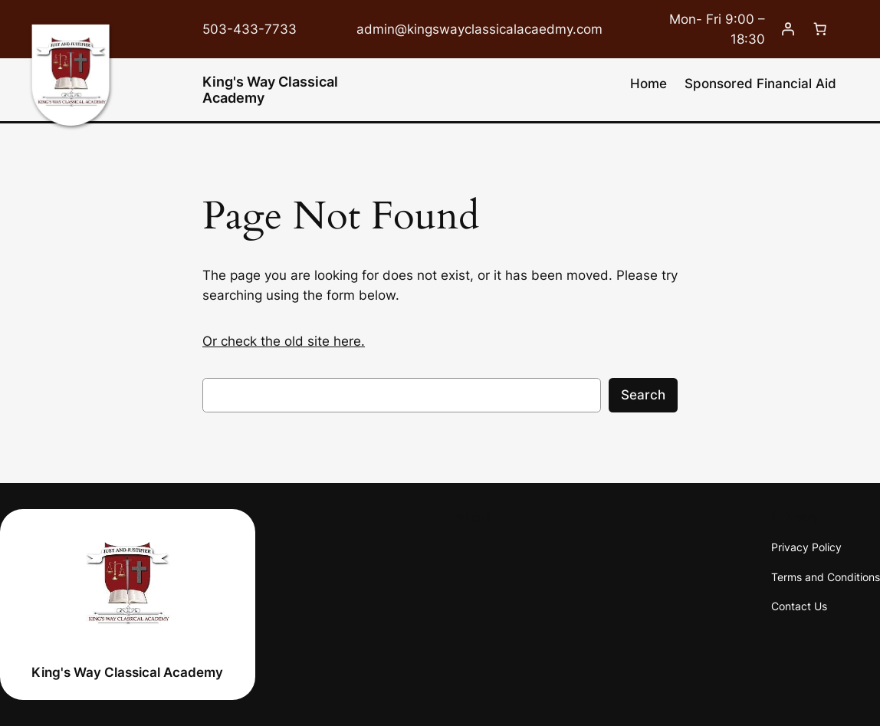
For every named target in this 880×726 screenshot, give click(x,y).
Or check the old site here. (283, 341)
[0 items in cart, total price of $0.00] (820, 29)
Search (643, 394)
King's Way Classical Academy (270, 89)
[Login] (788, 29)
